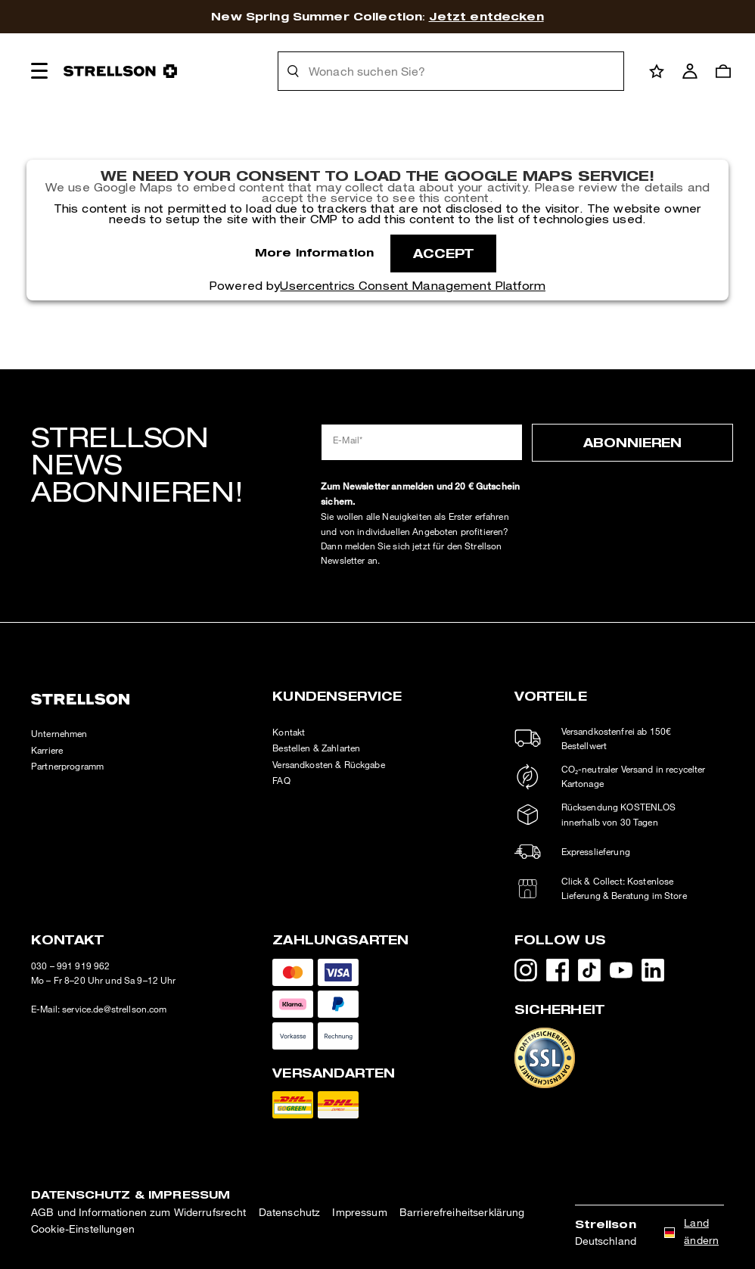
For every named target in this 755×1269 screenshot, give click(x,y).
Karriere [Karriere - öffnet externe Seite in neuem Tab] (47, 750)
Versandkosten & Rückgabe (328, 764)
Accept (443, 253)
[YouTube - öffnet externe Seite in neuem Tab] (626, 973)
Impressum (359, 1211)
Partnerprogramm (67, 766)
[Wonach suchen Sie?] (461, 71)
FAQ (281, 780)
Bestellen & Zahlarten (316, 748)
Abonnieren (632, 442)
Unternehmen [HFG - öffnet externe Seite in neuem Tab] (59, 733)
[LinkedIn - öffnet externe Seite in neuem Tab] (657, 973)
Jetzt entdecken (486, 16)
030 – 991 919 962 (70, 966)
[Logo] (120, 71)
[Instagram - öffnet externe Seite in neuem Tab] (530, 973)
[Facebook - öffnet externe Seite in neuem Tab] (562, 973)
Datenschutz (290, 1211)
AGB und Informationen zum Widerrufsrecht (139, 1211)
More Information (314, 252)
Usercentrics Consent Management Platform (412, 286)
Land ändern (701, 1231)
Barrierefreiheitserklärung (462, 1211)
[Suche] (293, 71)
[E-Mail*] (421, 442)
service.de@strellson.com (114, 1009)
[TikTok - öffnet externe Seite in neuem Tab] (594, 973)
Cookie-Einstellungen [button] (83, 1228)
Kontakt (288, 732)
